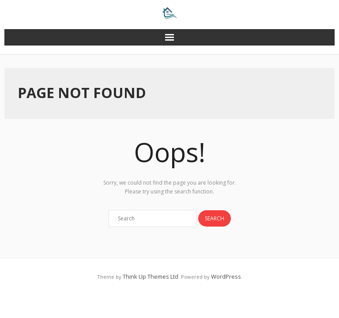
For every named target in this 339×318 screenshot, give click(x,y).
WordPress (226, 276)
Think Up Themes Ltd (150, 276)
